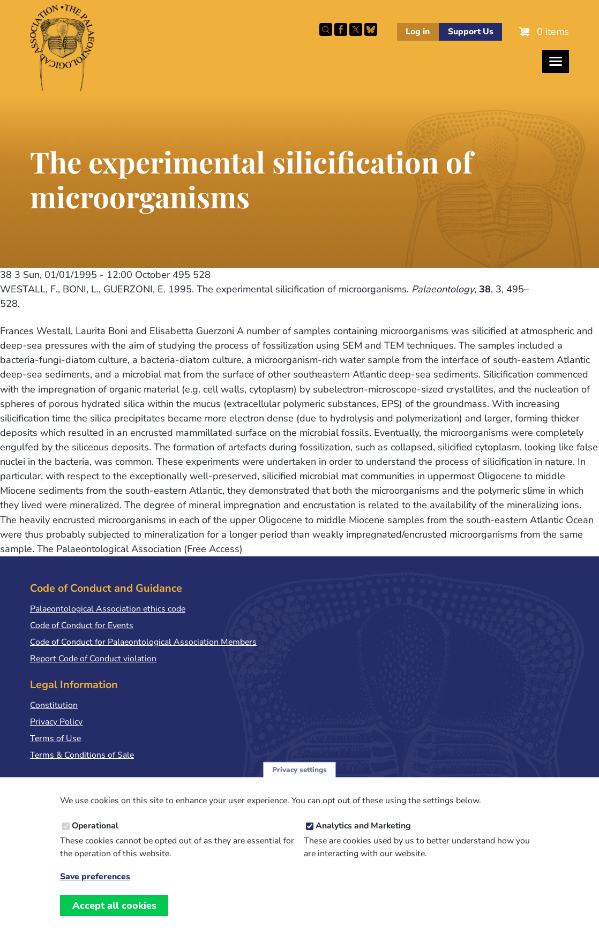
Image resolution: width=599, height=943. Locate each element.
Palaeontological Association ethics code (107, 609)
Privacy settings (299, 780)
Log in (418, 31)
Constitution (54, 705)
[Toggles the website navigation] (555, 61)
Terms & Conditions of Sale (82, 755)
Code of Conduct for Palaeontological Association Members (143, 642)
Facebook (340, 29)
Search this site (325, 29)
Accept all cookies (114, 915)
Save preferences (95, 887)
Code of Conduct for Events (81, 625)
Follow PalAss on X (355, 29)
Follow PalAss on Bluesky (370, 29)
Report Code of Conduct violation (93, 659)
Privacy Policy (56, 722)
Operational (95, 836)
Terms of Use (55, 738)
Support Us (470, 31)
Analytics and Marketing (363, 836)
